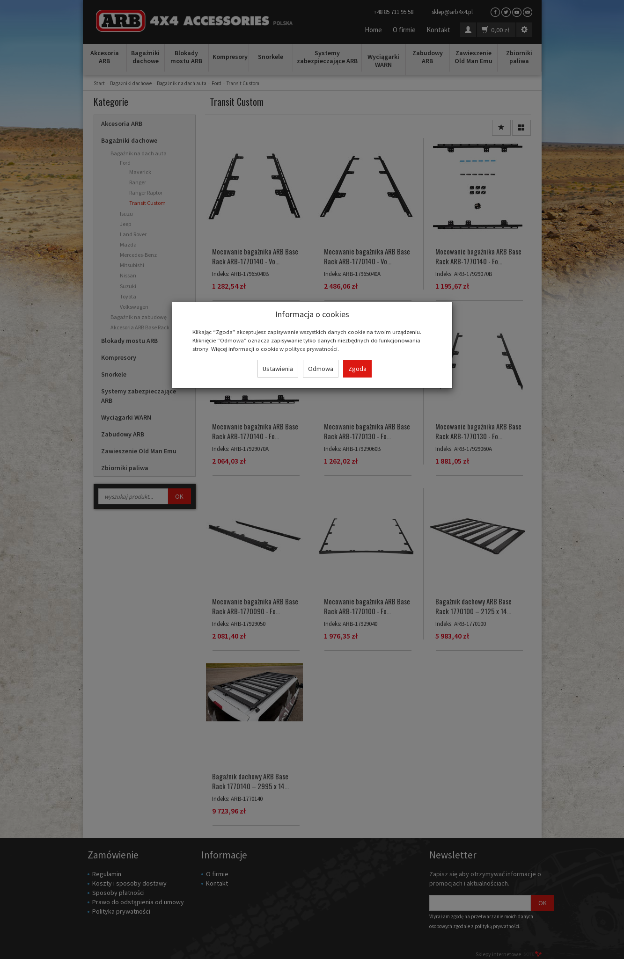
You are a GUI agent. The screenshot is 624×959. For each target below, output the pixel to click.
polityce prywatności (311, 348)
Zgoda (357, 368)
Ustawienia (278, 368)
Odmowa (320, 368)
